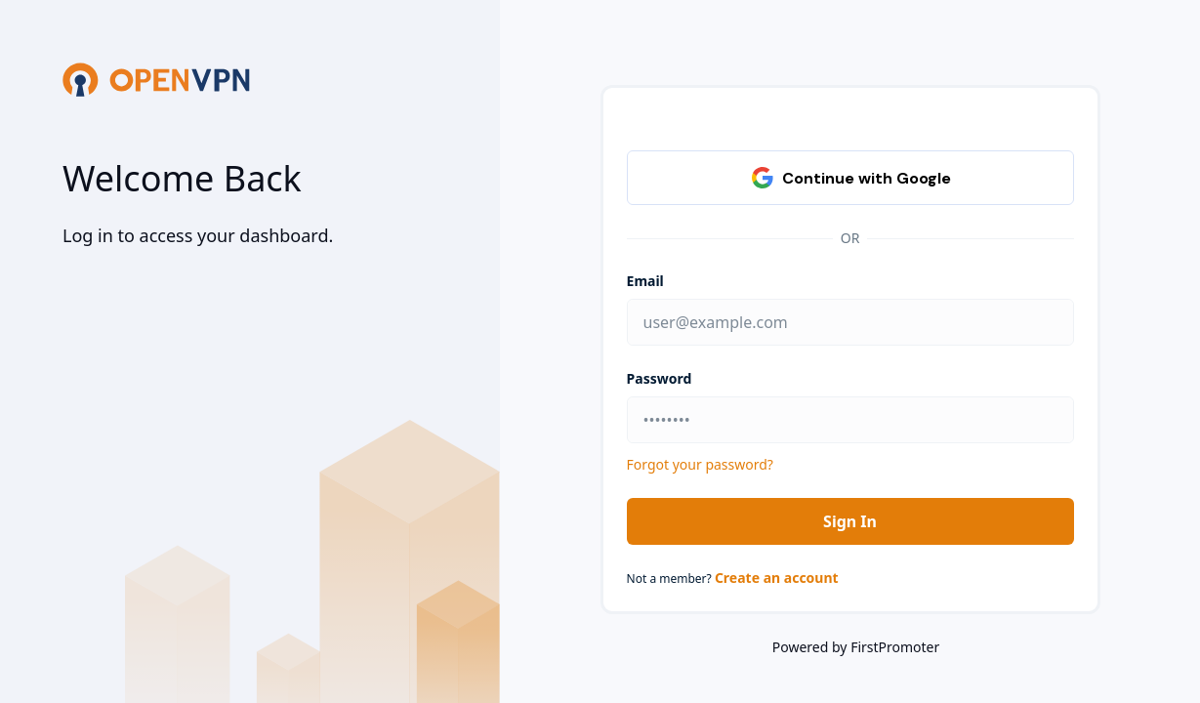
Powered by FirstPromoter (855, 647)
